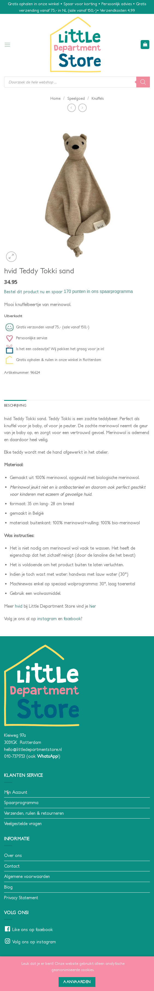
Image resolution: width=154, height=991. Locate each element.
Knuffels (98, 98)
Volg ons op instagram (34, 941)
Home (55, 98)
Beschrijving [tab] (15, 405)
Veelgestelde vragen (23, 823)
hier (92, 606)
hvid (18, 606)
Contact (12, 865)
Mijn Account (15, 792)
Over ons (13, 855)
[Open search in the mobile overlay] (77, 82)
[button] (7, 44)
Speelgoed (76, 98)
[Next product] (71, 108)
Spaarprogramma (21, 802)
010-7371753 (14, 756)
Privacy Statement (21, 897)
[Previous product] (82, 108)
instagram (47, 618)
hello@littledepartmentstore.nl (33, 749)
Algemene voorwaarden (27, 876)
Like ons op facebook (32, 929)
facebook (72, 618)
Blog (8, 886)
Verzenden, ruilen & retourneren (34, 813)
